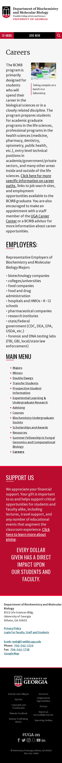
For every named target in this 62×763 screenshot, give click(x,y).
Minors (18, 373)
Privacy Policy (12, 628)
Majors (17, 368)
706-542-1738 (19, 649)
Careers (18, 452)
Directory (43, 694)
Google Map (11, 653)
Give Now (34, 35)
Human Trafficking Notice (18, 720)
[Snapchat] (34, 740)
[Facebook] (19, 740)
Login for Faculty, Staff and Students (26, 632)
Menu (7, 35)
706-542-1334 (23, 645)
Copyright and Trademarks (18, 706)
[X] (24, 740)
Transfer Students (25, 383)
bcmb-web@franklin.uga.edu (22, 641)
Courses (18, 413)
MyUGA (18, 699)
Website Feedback (18, 713)
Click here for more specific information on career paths (30, 181)
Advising (19, 407)
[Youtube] (39, 740)
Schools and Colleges (18, 694)
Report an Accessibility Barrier (43, 713)
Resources (20, 433)
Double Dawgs (23, 378)
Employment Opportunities (43, 699)
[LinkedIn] (43, 740)
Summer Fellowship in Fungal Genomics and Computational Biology (34, 442)
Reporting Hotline (43, 720)
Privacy (43, 706)
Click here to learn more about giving (28, 534)
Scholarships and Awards (30, 427)
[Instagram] (29, 740)
